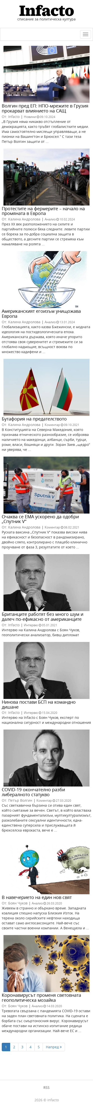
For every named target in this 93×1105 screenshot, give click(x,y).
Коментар (52, 424)
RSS (46, 1087)
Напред (54, 1047)
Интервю (31, 625)
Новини (30, 116)
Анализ (50, 219)
